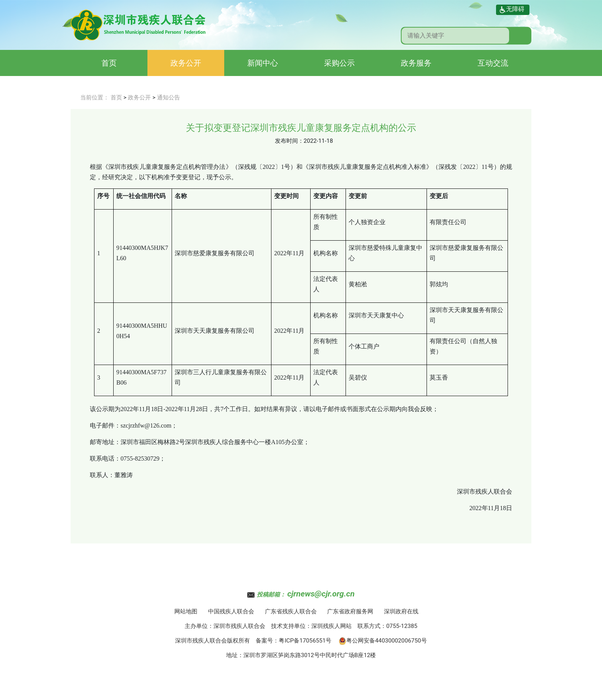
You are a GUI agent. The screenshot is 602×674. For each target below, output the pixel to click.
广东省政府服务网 (350, 611)
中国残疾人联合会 (231, 611)
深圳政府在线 (401, 611)
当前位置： (94, 97)
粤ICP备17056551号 (305, 640)
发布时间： (289, 140)
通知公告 (168, 97)
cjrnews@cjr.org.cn (320, 593)
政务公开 (185, 63)
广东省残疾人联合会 (291, 611)
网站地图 (185, 611)
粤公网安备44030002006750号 (383, 640)
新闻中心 (262, 63)
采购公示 (339, 63)
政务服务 (416, 63)
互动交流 (493, 63)
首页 (109, 63)
